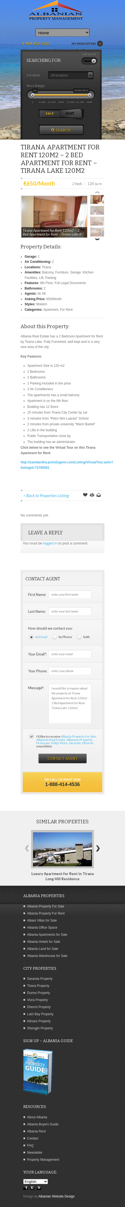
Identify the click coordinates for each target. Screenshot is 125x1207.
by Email (41, 637)
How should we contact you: (50, 628)
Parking (50, 278)
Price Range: (36, 86)
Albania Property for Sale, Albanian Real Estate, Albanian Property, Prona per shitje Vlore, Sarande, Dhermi (66, 739)
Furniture (61, 272)
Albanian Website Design (56, 1196)
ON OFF (88, 67)
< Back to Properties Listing (46, 495)
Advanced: (89, 54)
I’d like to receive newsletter (66, 741)
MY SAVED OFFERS (87, 44)
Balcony (48, 272)
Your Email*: (37, 654)
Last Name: (36, 611)
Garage (75, 272)
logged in (50, 543)
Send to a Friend (99, 495)
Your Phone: (37, 671)
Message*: (36, 688)
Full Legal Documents (70, 283)
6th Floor (46, 283)
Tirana (46, 267)
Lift (41, 278)
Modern (41, 304)
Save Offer (85, 495)
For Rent (66, 310)
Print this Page (92, 495)
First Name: (37, 594)
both (86, 637)
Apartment (50, 310)
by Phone (65, 637)
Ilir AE (42, 293)
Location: (34, 75)
